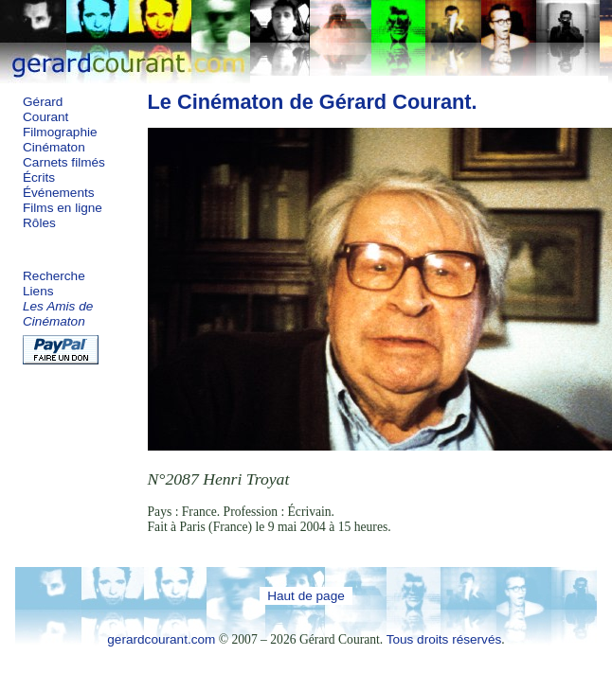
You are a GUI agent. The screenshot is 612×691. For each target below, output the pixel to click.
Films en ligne (62, 208)
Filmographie (60, 132)
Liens (38, 291)
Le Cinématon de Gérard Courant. (312, 102)
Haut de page (306, 596)
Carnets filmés (64, 162)
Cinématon (54, 147)
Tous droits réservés (444, 639)
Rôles (39, 223)
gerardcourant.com (161, 639)
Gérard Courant (45, 109)
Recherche (54, 276)
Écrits (39, 177)
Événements (59, 193)
